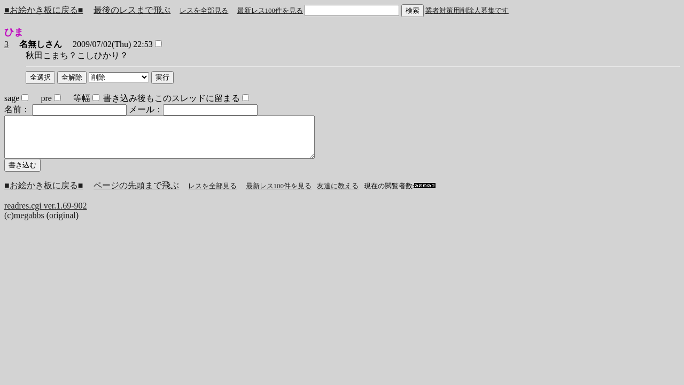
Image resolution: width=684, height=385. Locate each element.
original (62, 223)
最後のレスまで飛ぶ (132, 9)
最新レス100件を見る (270, 10)
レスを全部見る (204, 10)
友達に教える (338, 194)
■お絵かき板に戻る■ (43, 9)
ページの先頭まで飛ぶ (136, 193)
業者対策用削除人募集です (467, 10)
